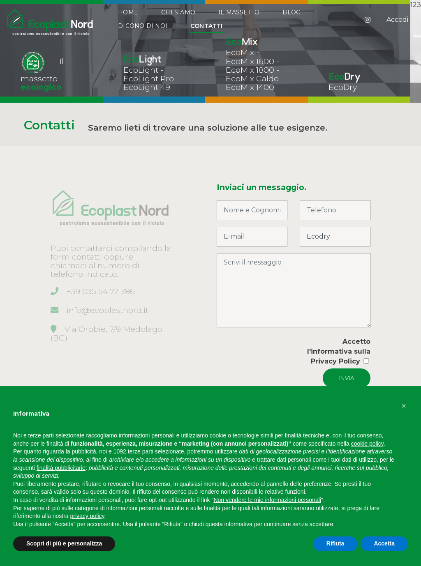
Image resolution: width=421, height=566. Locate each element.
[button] (403, 405)
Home (128, 17)
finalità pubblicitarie (61, 468)
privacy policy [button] (87, 516)
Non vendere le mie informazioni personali (267, 500)
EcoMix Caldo (252, 78)
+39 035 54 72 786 (101, 291)
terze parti (140, 451)
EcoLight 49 (146, 87)
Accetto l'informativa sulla (338, 351)
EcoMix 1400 (250, 87)
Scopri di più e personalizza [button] (64, 543)
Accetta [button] (384, 543)
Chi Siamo (178, 17)
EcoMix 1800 (250, 70)
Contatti (206, 31)
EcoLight (140, 70)
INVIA (346, 378)
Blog (291, 17)
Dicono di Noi (142, 31)
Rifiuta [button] (335, 543)
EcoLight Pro (148, 78)
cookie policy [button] (367, 443)
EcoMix (240, 52)
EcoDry (342, 87)
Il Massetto (238, 17)
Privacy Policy (335, 361)
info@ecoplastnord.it (107, 310)
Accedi (397, 24)
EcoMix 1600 (250, 61)
